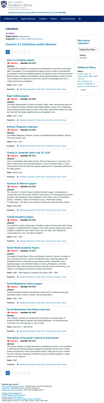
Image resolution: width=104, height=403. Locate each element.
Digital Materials (28, 19)
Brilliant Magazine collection (22, 126)
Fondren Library (7, 397)
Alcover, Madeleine (85, 84)
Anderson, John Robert (86, 86)
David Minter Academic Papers (23, 247)
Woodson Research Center (20, 13)
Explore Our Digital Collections (12, 390)
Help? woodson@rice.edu (42, 13)
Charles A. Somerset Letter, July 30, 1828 (28, 152)
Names (54, 19)
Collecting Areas (68, 19)
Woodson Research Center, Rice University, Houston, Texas (43, 89)
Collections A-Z (10, 19)
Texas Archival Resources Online (13, 386)
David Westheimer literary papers (24, 283)
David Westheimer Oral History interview (28, 309)
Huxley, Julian (83, 74)
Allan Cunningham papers (21, 60)
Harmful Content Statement (12, 393)
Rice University (83, 81)
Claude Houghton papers (20, 216)
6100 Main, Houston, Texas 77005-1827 (27, 399)
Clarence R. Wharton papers (22, 183)
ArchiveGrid (6, 388)
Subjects (43, 19)
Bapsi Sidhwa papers (18, 95)
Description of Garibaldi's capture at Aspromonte (33, 337)
